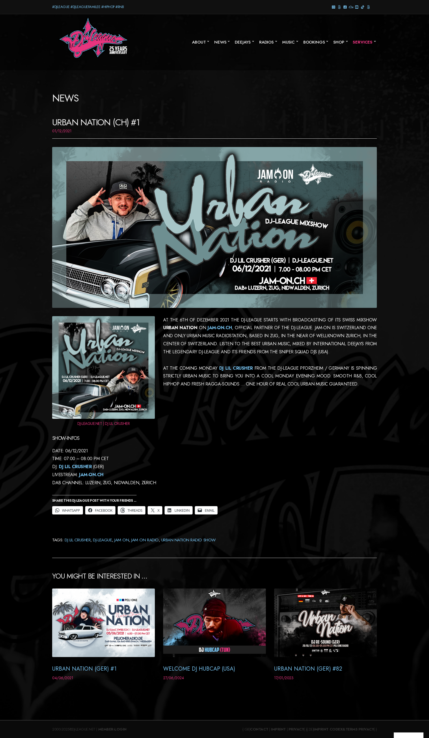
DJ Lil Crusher (75, 466)
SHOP (338, 42)
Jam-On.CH (91, 474)
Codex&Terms (344, 729)
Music (288, 42)
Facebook (345, 7)
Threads (339, 7)
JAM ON (121, 540)
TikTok (362, 7)
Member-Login (112, 729)
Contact (259, 729)
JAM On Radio (144, 540)
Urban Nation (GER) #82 (308, 669)
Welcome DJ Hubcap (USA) (199, 669)
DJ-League (102, 540)
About (199, 42)
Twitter (368, 7)
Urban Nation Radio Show (188, 540)
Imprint (278, 729)
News (220, 42)
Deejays (243, 42)
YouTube (357, 7)
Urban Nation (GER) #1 (84, 669)
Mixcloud (351, 7)
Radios (266, 42)
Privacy (296, 729)
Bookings (314, 42)
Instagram (333, 7)
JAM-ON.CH (219, 327)
